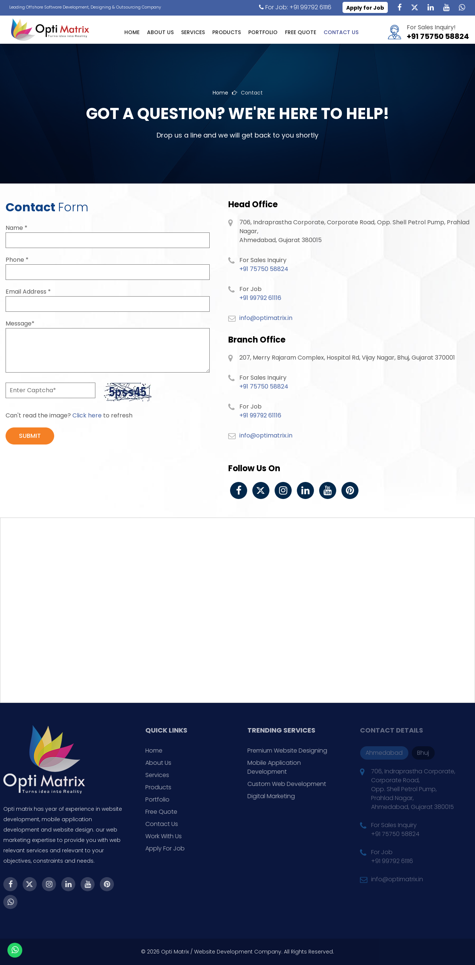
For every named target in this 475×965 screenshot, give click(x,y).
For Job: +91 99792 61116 (295, 7)
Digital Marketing (284, 796)
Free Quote (300, 32)
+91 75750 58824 (438, 36)
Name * (16, 228)
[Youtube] (446, 7)
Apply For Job (177, 848)
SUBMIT (30, 436)
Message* (20, 323)
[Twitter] (414, 7)
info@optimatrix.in (265, 318)
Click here (87, 415)
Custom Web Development (299, 784)
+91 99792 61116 (260, 298)
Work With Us (176, 836)
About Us (160, 32)
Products (226, 32)
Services (193, 32)
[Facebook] (399, 7)
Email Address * (28, 291)
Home (132, 32)
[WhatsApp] (461, 7)
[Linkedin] (430, 7)
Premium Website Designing (300, 750)
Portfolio (263, 32)
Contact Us (341, 32)
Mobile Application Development (287, 767)
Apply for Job (365, 7)
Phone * (17, 259)
